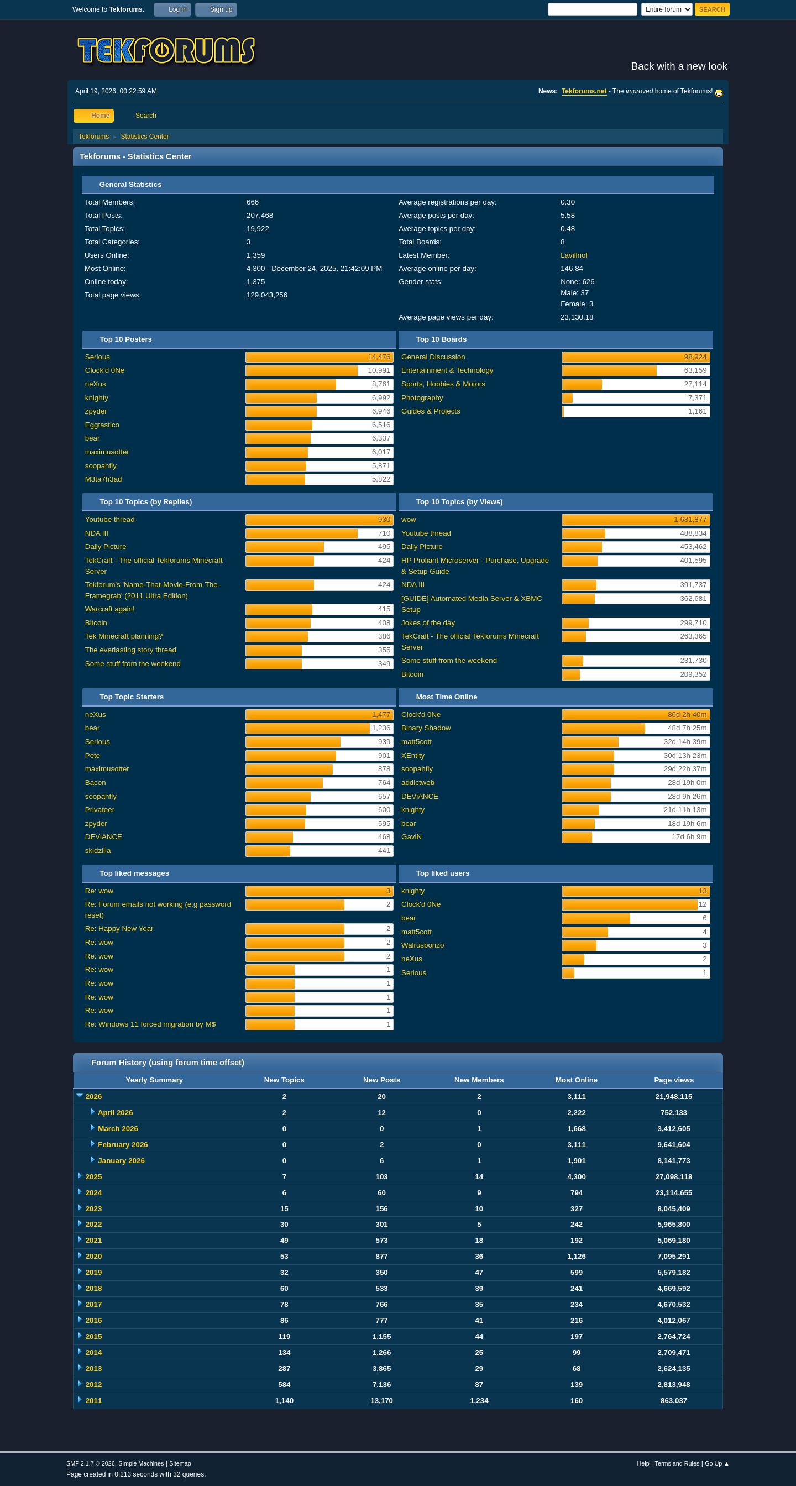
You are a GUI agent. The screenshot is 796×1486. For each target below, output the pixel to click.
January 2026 (121, 1161)
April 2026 (115, 1112)
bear (92, 438)
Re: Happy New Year (119, 928)
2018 (94, 1288)
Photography (422, 398)
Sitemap (180, 1463)
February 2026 (123, 1144)
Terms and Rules (677, 1463)
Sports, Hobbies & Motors (443, 384)
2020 (94, 1256)
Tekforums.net (584, 91)
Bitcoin (96, 623)
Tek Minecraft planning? (124, 636)
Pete (92, 755)
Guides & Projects (430, 411)
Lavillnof (574, 255)
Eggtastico (102, 425)
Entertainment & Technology (447, 370)
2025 (94, 1177)
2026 (94, 1096)
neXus (95, 384)
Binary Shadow (426, 728)
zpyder (96, 411)
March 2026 (118, 1128)
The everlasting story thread (130, 650)
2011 (94, 1400)
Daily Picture (106, 546)
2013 (94, 1368)
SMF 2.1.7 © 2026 (90, 1463)
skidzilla (98, 850)
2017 (94, 1304)
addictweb (417, 782)
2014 (94, 1352)
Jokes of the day (428, 623)
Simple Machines (141, 1463)
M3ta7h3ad (103, 479)
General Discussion (433, 357)
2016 (94, 1320)
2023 (94, 1209)
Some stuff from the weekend (133, 664)
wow (408, 519)
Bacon (95, 782)
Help (643, 1463)
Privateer (99, 809)
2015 (94, 1336)
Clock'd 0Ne (104, 370)
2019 (94, 1272)
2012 (94, 1384)
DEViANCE (103, 837)
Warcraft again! (110, 609)
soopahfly (101, 466)
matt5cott (416, 741)
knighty (96, 398)
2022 (94, 1224)
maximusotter (107, 452)
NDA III (96, 533)
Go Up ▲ (717, 1463)
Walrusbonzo (422, 945)
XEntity (413, 755)
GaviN (411, 837)
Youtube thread (110, 519)
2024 (94, 1193)
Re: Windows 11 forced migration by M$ (150, 1024)
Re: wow (99, 891)
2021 (94, 1240)
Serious (97, 357)
